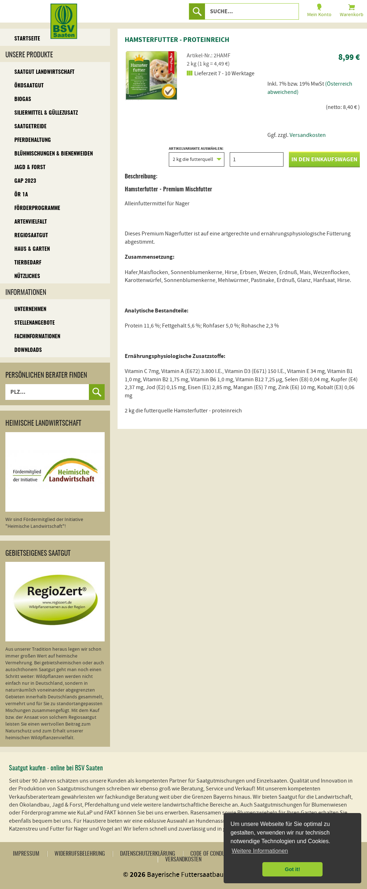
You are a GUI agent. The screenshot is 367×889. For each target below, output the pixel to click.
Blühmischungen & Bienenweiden (53, 154)
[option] (151, 75)
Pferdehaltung (32, 140)
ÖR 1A (21, 194)
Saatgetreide (30, 126)
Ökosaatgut (29, 86)
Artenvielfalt (30, 222)
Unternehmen (30, 309)
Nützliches (27, 276)
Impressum (26, 854)
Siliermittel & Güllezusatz (46, 113)
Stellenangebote (34, 323)
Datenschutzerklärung (147, 854)
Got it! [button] (292, 869)
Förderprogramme (37, 208)
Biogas (22, 99)
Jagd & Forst (30, 167)
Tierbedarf (27, 263)
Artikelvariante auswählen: (196, 157)
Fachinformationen (37, 336)
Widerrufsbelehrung (79, 854)
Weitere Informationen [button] (260, 851)
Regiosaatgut (31, 235)
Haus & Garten (32, 249)
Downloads (28, 350)
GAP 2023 (25, 181)
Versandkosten (308, 135)
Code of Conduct (210, 854)
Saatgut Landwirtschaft (44, 72)
